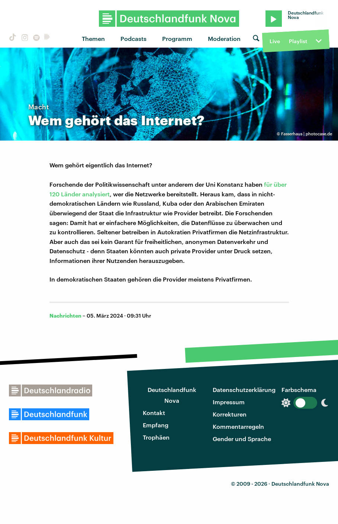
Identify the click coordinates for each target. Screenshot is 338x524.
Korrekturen (230, 414)
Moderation (224, 38)
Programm (177, 38)
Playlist (298, 41)
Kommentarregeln (238, 426)
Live (275, 41)
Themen (93, 38)
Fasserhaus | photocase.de (306, 133)
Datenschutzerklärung (244, 389)
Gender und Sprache (242, 438)
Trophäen (156, 437)
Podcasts (133, 38)
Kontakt (154, 412)
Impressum (229, 401)
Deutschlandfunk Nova (172, 395)
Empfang (155, 424)
